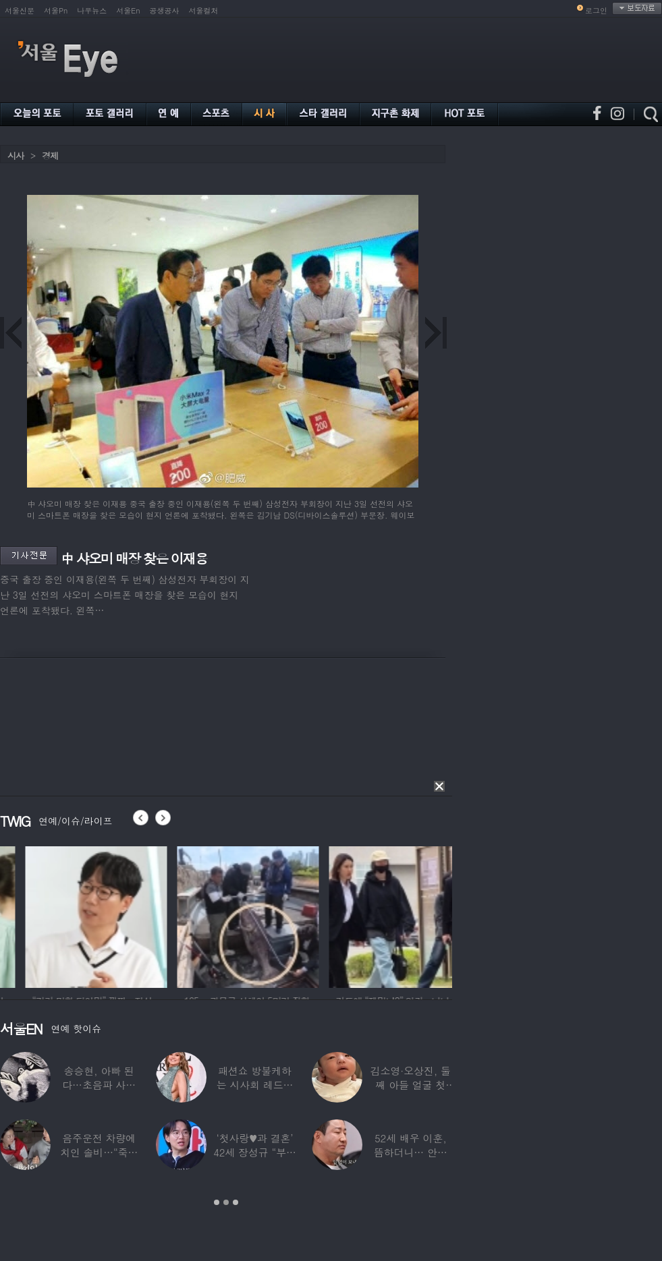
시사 (15, 155)
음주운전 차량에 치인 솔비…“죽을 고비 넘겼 (99, 1152)
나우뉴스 (92, 10)
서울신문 (19, 10)
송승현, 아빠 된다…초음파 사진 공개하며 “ (99, 1084)
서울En (128, 10)
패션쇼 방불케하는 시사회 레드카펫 (255, 1084)
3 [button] (235, 1202)
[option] (189, 915)
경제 (50, 155)
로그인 (596, 10)
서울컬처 (204, 10)
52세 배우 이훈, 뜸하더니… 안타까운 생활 (410, 1152)
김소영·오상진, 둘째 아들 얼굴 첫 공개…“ (410, 1084)
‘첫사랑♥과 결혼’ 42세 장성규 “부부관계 (254, 1152)
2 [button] (226, 1202)
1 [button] (216, 1202)
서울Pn (55, 10)
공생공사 (165, 10)
